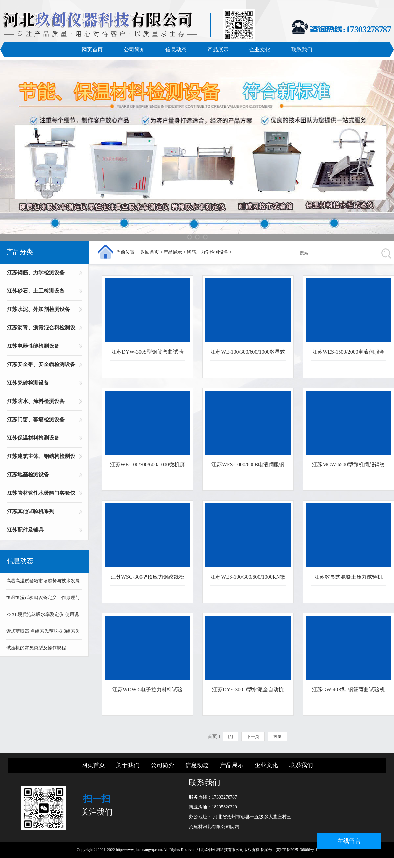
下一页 (253, 736)
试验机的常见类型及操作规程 (36, 647)
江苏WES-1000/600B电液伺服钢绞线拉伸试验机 (247, 467)
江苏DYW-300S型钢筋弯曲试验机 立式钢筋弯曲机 (147, 355)
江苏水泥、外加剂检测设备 (38, 309)
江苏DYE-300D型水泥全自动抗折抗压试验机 (248, 692)
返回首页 (150, 252)
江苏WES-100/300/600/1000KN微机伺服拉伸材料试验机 (247, 580)
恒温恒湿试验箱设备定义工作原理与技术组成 (43, 600)
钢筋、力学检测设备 (207, 252)
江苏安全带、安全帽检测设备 (41, 364)
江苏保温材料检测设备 (33, 438)
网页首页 (92, 49)
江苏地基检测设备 (28, 474)
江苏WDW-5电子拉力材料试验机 (147, 692)
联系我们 (301, 49)
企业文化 (259, 49)
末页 (277, 736)
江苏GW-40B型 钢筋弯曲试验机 (348, 689)
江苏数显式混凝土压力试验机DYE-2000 (348, 580)
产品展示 (218, 49)
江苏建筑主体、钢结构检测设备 (41, 458)
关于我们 (128, 765)
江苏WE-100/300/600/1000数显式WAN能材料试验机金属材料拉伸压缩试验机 (247, 355)
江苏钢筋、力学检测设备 (36, 272)
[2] (230, 736)
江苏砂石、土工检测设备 (36, 291)
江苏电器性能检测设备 (33, 346)
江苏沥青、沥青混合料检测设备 (41, 330)
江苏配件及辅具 (25, 530)
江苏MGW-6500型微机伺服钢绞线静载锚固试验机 (348, 467)
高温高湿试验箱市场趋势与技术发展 (43, 580)
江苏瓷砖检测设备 (28, 383)
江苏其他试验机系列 (30, 511)
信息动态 (175, 49)
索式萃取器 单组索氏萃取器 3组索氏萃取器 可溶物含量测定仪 (43, 634)
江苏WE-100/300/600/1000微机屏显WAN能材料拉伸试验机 (147, 467)
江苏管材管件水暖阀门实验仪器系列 (41, 495)
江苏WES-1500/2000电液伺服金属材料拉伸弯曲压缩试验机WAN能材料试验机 (348, 355)
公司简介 (134, 49)
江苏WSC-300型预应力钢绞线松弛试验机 (147, 580)
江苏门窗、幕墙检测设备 (36, 419)
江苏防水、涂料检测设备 (36, 401)
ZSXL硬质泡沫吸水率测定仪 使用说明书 (42, 617)
